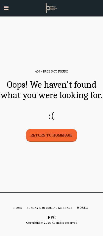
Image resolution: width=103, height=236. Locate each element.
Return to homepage (51, 135)
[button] (6, 8)
